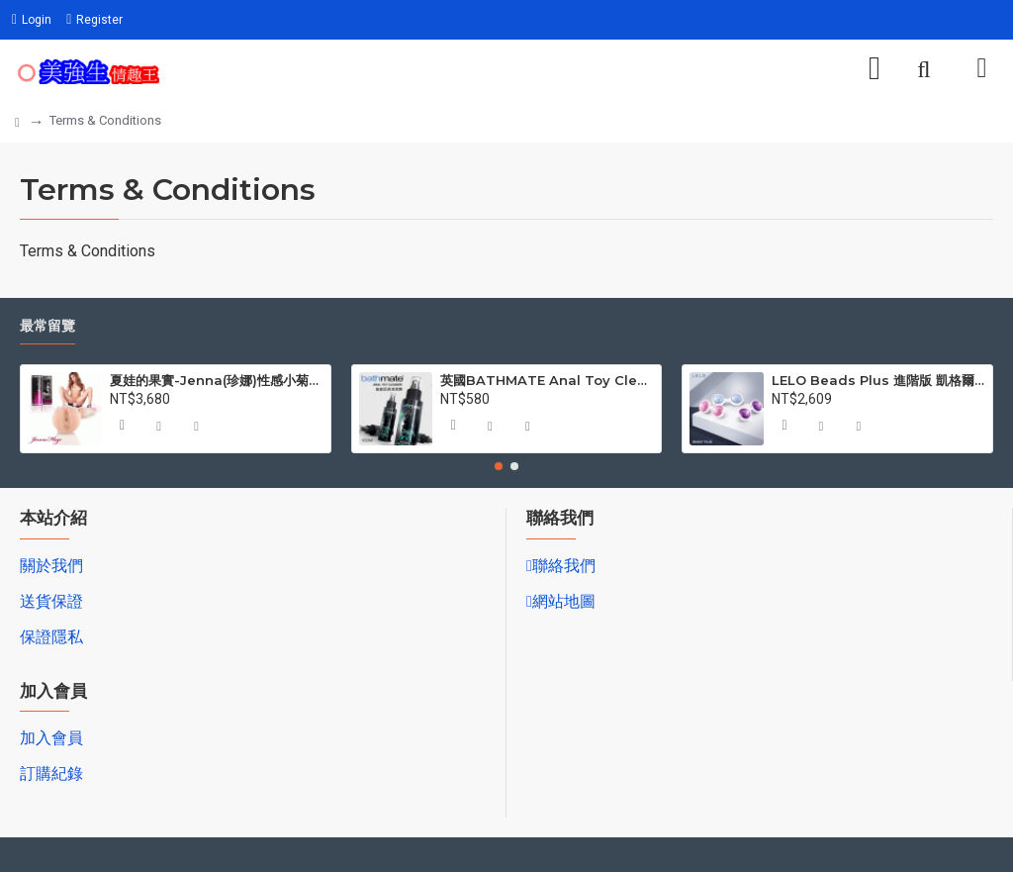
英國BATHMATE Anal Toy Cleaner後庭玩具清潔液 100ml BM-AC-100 (547, 380)
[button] (499, 466)
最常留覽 (47, 326)
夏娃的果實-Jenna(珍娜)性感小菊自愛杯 (216, 380)
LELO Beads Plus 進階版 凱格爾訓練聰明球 (878, 380)
